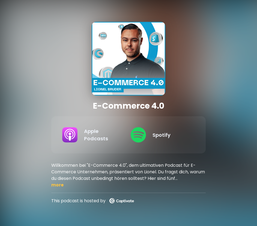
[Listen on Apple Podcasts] (92, 135)
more (57, 185)
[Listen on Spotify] (160, 135)
